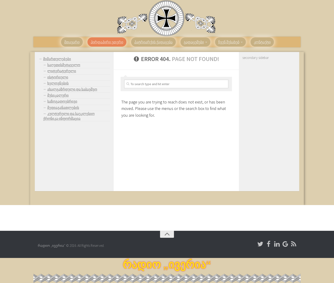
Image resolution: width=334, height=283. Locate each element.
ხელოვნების (58, 83)
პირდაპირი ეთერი (107, 42)
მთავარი (72, 42)
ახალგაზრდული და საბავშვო (72, 89)
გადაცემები (194, 42)
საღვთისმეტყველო (63, 65)
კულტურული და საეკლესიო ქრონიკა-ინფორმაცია (69, 116)
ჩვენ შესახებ (228, 42)
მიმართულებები (57, 59)
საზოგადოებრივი (62, 101)
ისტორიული (57, 77)
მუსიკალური (58, 95)
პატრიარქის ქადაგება (153, 42)
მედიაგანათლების (63, 107)
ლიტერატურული (61, 71)
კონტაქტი (262, 42)
